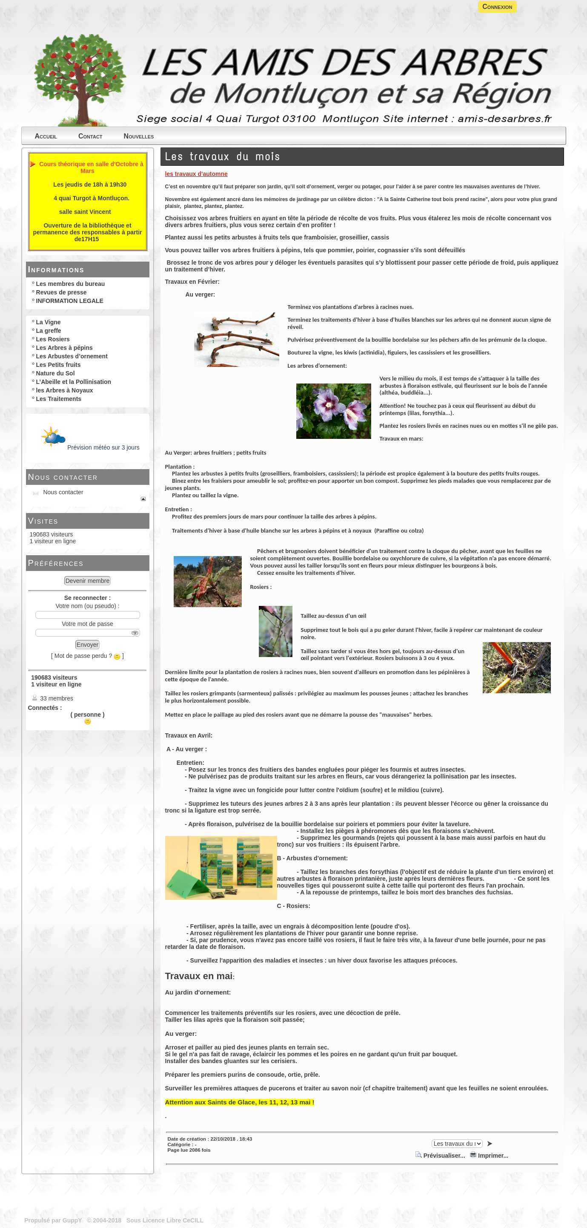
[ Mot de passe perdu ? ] (87, 655)
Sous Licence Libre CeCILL (165, 1220)
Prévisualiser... (441, 1155)
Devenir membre (87, 580)
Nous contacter (63, 476)
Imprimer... (489, 1155)
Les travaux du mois (223, 156)
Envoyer (87, 644)
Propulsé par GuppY (53, 1220)
